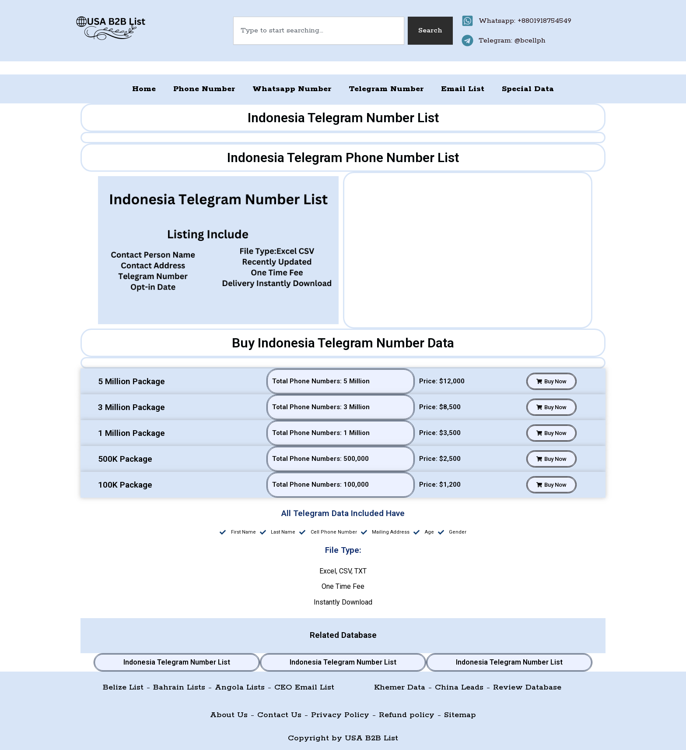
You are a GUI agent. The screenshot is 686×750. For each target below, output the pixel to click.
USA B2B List (371, 738)
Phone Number (204, 89)
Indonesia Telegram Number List (176, 662)
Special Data (528, 89)
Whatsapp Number (291, 89)
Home (144, 89)
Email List (462, 89)
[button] (551, 381)
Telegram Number (386, 89)
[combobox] (319, 31)
